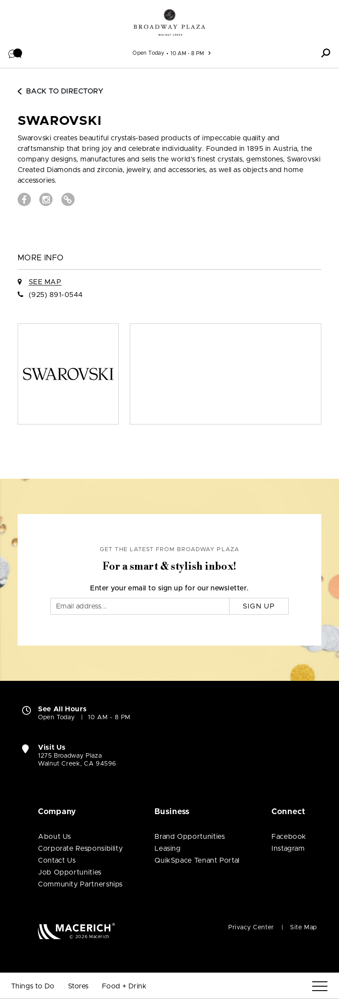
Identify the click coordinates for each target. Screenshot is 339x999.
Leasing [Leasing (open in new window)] (167, 848)
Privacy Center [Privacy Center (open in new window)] (251, 927)
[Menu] (319, 986)
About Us (54, 836)
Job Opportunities (70, 872)
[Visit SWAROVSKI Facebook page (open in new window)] (24, 199)
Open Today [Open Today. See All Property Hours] (56, 717)
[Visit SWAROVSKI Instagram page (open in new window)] (46, 199)
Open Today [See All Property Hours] (148, 53)
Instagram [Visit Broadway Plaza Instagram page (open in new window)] (288, 848)
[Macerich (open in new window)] (76, 930)
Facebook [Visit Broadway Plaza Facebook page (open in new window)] (288, 836)
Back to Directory (60, 91)
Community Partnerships (80, 884)
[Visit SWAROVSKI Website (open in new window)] (68, 199)
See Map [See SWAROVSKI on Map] (45, 281)
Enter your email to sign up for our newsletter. (169, 588)
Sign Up (259, 606)
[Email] (140, 606)
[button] (15, 52)
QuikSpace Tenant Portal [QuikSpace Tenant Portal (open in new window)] (197, 860)
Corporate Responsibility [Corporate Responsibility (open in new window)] (80, 848)
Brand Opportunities (189, 836)
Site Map (303, 927)
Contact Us (56, 860)
